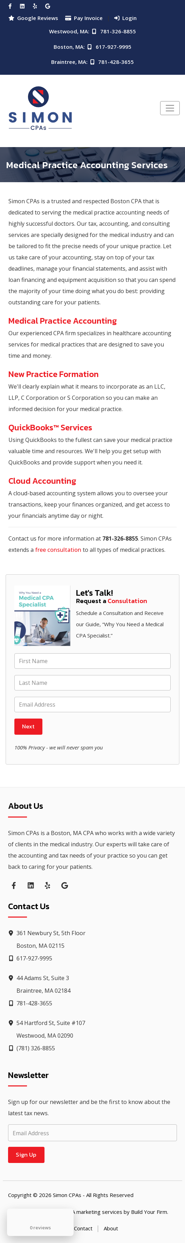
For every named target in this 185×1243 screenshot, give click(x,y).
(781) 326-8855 (31, 1048)
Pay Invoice (84, 17)
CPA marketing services (93, 1211)
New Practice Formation (53, 374)
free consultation (58, 550)
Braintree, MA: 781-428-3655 (92, 61)
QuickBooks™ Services (50, 427)
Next (28, 726)
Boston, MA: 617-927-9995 (92, 46)
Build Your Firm (149, 1211)
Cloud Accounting (42, 481)
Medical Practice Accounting (62, 321)
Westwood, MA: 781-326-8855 (92, 31)
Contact (83, 1228)
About (111, 1228)
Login (125, 17)
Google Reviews (33, 17)
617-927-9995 (30, 958)
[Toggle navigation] (170, 108)
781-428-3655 (30, 1003)
